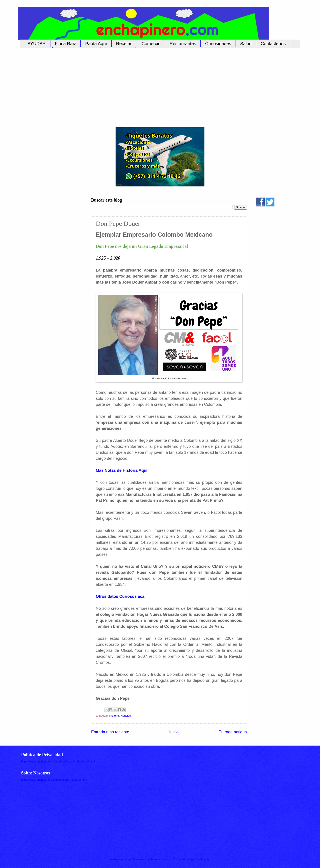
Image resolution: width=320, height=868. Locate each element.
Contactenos (273, 43)
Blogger (205, 859)
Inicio (173, 732)
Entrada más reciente (110, 732)
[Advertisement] (155, 85)
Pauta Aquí (96, 43)
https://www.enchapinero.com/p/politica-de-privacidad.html (58, 761)
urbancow (165, 859)
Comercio (151, 43)
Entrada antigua (233, 732)
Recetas (124, 43)
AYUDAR (37, 43)
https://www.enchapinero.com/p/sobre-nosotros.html (54, 779)
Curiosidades (218, 43)
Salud (246, 43)
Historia (114, 715)
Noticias (126, 715)
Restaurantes (183, 43)
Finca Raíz (65, 43)
